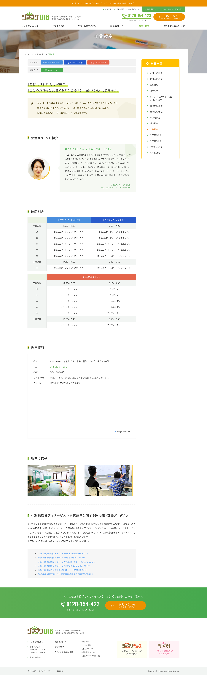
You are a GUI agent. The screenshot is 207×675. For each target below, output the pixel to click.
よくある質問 (86, 645)
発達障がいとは (87, 648)
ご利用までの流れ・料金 (174, 25)
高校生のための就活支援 (91, 656)
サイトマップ (32, 671)
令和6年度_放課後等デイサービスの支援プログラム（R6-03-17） (63, 565)
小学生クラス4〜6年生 (37, 652)
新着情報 (85, 641)
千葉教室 (154, 129)
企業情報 (60, 671)
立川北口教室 (156, 73)
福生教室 (154, 90)
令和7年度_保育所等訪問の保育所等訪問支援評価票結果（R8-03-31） (66, 574)
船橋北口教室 (156, 105)
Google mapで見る (123, 431)
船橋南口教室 (156, 111)
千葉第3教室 (156, 141)
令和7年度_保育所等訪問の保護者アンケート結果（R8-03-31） (63, 569)
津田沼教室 (155, 117)
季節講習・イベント (88, 652)
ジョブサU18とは (30, 25)
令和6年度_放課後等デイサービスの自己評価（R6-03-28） (61, 557)
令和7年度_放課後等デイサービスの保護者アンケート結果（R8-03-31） (66, 561)
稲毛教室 (154, 123)
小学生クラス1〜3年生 (37, 649)
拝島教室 (154, 84)
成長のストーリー (117, 25)
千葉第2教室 (156, 135)
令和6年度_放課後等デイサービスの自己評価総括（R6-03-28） (63, 553)
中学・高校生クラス (87, 25)
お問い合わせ (170, 17)
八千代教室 (155, 152)
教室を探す (41, 54)
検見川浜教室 (156, 146)
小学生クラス (58, 25)
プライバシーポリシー (46, 671)
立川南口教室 (156, 78)
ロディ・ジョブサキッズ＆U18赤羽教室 (161, 98)
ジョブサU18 (29, 54)
